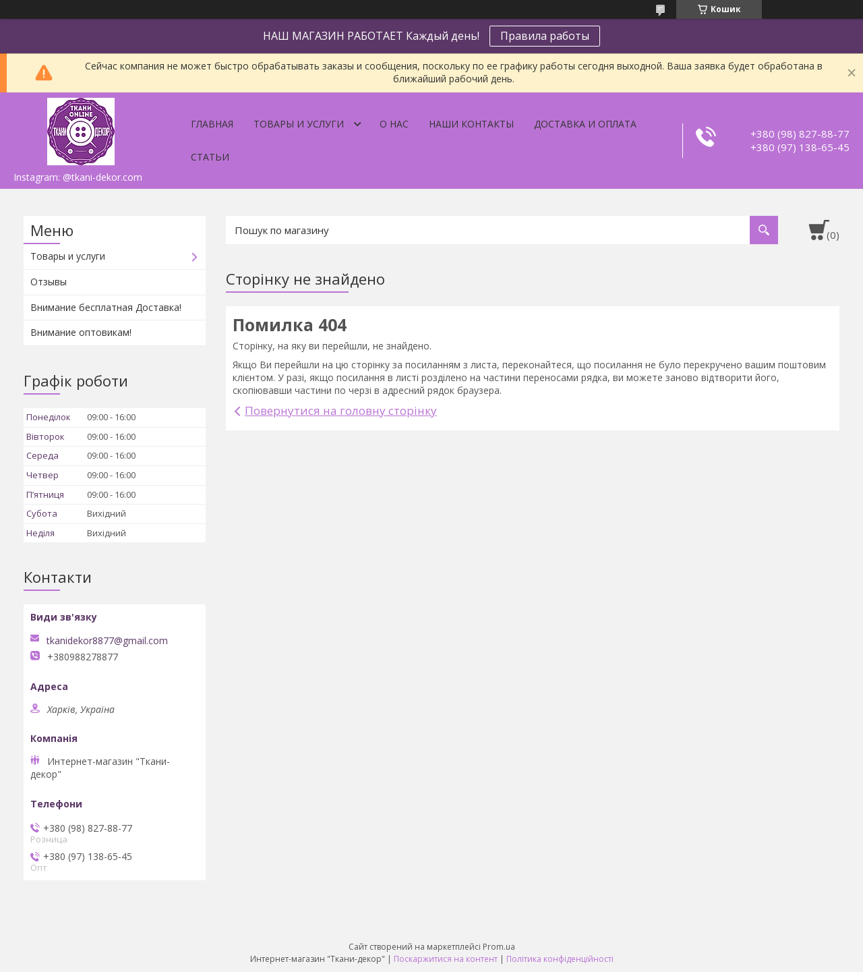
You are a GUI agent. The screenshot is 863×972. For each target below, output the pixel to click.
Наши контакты (471, 123)
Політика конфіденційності (560, 959)
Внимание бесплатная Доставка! (105, 307)
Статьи (210, 156)
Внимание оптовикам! (80, 332)
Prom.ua (499, 946)
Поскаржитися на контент (446, 959)
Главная (212, 123)
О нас (394, 123)
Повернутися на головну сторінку (341, 410)
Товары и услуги (299, 123)
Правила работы (544, 35)
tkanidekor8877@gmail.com (107, 641)
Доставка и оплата (585, 123)
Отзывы (48, 281)
